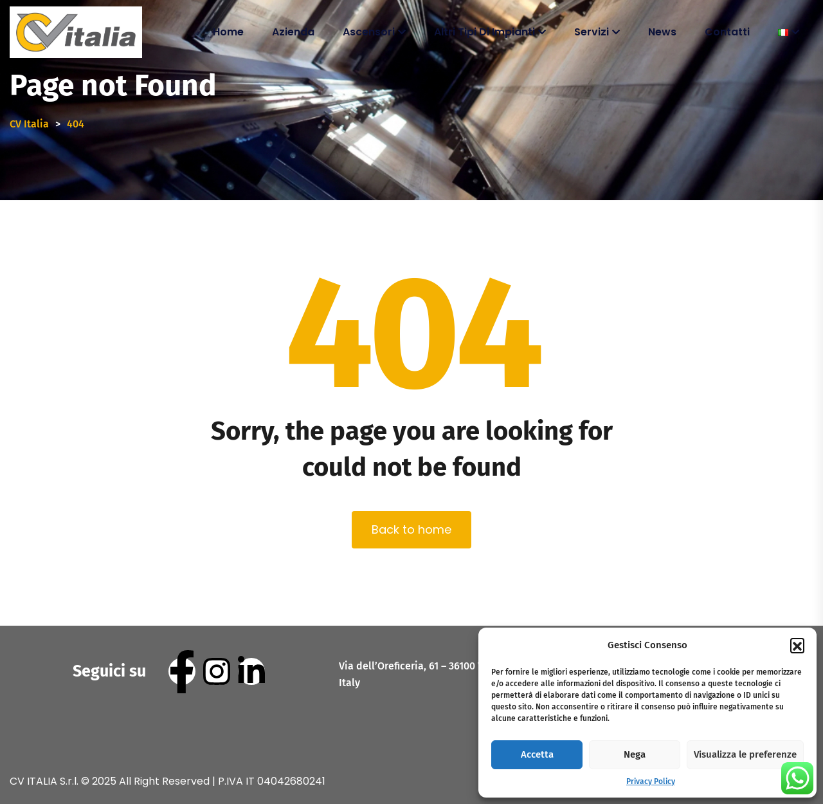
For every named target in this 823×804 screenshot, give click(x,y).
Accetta (537, 754)
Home (228, 31)
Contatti (727, 31)
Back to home (411, 529)
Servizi (591, 31)
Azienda (293, 31)
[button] (797, 645)
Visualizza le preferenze (745, 754)
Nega (635, 754)
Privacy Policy (650, 781)
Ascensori (369, 31)
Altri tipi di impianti (484, 31)
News (662, 31)
